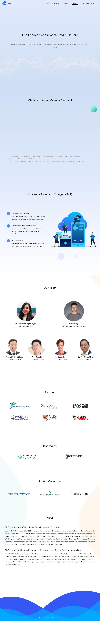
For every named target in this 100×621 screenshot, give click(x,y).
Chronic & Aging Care (53, 3)
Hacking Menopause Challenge (28, 554)
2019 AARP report (85, 554)
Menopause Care (88, 3)
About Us (75, 3)
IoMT (66, 3)
